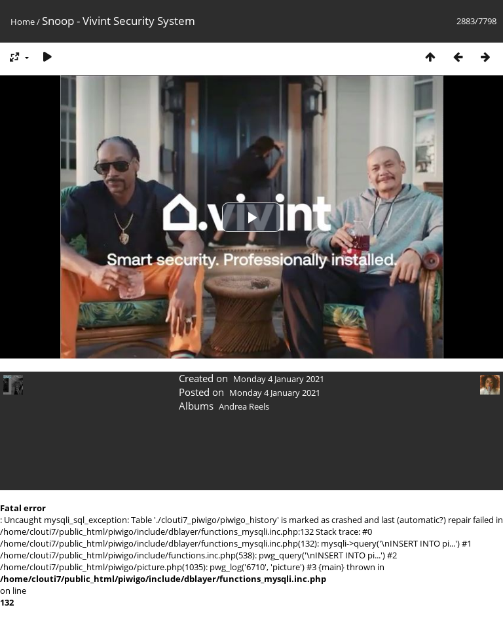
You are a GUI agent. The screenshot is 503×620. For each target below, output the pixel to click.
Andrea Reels (244, 406)
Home (22, 22)
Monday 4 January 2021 (278, 379)
